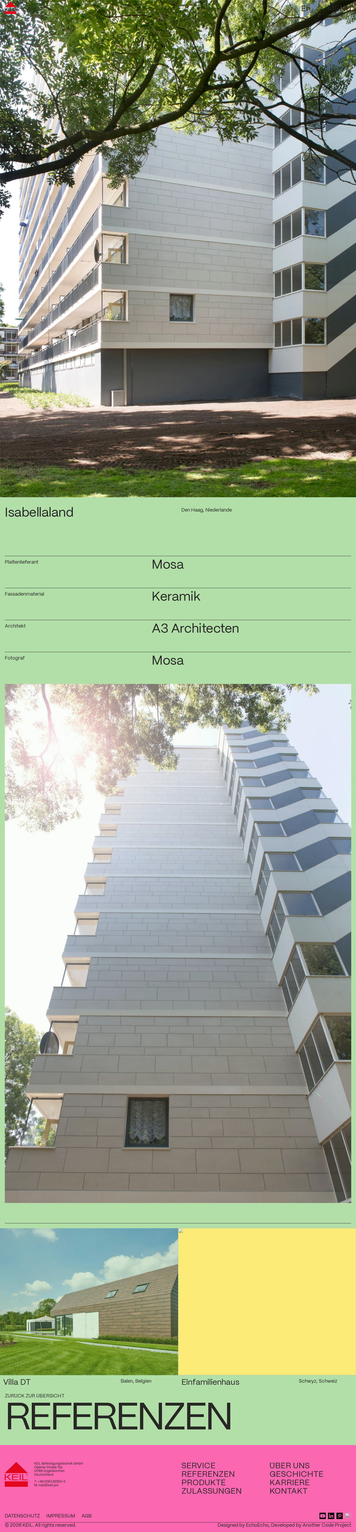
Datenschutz (22, 1516)
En (305, 9)
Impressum (60, 1516)
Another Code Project (327, 1525)
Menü (339, 9)
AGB (87, 1516)
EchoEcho (257, 1525)
